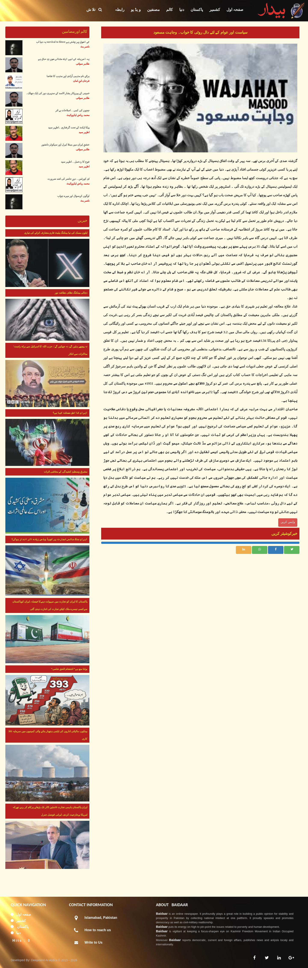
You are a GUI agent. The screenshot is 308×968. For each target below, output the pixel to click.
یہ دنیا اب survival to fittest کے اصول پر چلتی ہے (62, 41)
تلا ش (94, 9)
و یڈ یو (136, 9)
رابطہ (119, 9)
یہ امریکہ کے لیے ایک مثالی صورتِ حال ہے (63, 59)
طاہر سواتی (82, 63)
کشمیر (214, 9)
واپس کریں (288, 521)
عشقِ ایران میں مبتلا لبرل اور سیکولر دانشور (65, 144)
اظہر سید (84, 132)
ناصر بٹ (84, 46)
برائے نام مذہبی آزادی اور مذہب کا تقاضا (68, 76)
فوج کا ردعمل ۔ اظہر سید (75, 161)
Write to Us (93, 942)
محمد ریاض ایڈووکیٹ (78, 115)
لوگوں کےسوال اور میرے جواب (73, 196)
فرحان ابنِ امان (81, 80)
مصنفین (153, 9)
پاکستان (197, 9)
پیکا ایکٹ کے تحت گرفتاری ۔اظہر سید (68, 127)
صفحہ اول (235, 9)
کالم (169, 9)
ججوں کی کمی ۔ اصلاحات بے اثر (72, 110)
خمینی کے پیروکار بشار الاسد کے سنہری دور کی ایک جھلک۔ (57, 93)
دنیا (181, 9)
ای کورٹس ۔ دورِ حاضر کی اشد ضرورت (68, 178)
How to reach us (97, 930)
